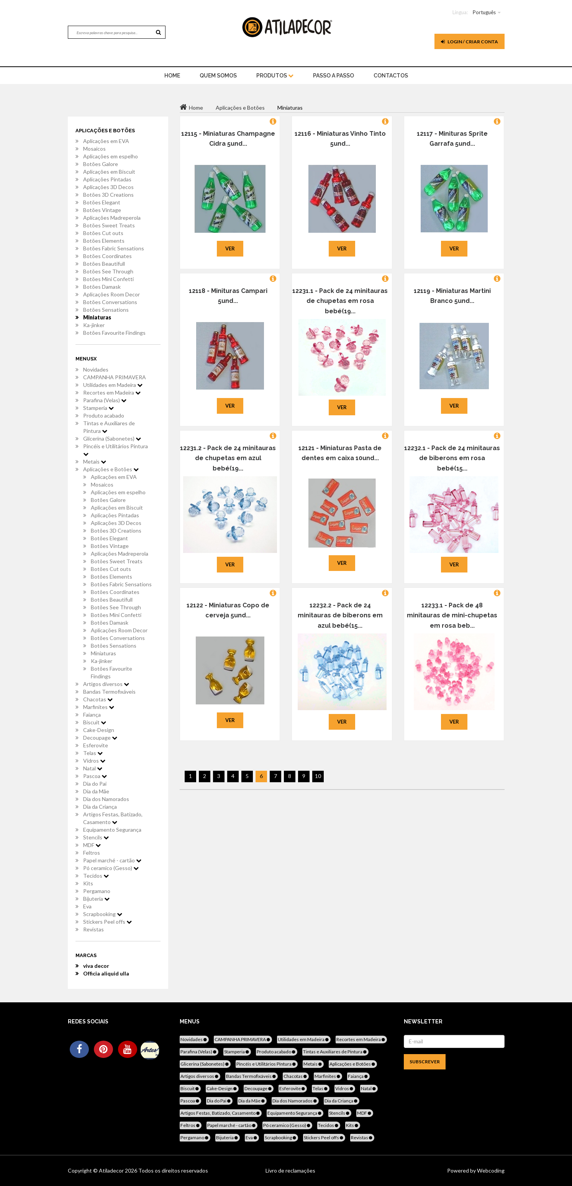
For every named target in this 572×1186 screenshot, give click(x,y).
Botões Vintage (102, 210)
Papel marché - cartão (112, 860)
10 (318, 776)
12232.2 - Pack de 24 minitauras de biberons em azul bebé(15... (340, 615)
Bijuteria (96, 898)
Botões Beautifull (104, 263)
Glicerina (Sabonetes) (112, 438)
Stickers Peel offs (107, 921)
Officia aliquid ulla (106, 973)
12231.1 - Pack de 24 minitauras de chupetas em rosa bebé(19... (340, 301)
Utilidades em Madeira (113, 385)
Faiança (92, 714)
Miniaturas (97, 317)
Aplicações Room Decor (111, 294)
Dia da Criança (100, 806)
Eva (87, 906)
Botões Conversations (110, 302)
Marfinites (98, 707)
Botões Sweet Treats (109, 225)
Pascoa (95, 776)
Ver (230, 248)
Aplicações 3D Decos (108, 187)
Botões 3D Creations (108, 194)
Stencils (96, 837)
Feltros (91, 852)
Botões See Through (108, 271)
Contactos (391, 75)
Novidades (95, 369)
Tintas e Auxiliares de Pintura (109, 427)
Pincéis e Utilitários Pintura (115, 450)
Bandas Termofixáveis (109, 691)
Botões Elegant (101, 202)
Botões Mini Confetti (108, 279)
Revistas (93, 929)
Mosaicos (94, 148)
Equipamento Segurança (112, 829)
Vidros (94, 760)
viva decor (96, 965)
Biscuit (94, 722)
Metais (94, 461)
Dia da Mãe (96, 791)
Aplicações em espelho (110, 156)
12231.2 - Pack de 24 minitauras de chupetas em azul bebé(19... (228, 458)
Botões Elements (104, 240)
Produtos (274, 75)
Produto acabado (103, 415)
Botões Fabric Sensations (113, 248)
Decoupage (100, 737)
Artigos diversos (106, 684)
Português (484, 12)
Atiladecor (112, 1170)
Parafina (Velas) (104, 400)
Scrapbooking (102, 914)
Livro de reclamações (290, 1170)
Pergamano (96, 891)
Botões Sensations (106, 309)
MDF (92, 845)
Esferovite (95, 745)
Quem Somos (218, 75)
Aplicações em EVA (106, 141)
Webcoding (490, 1170)
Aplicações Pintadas (107, 179)
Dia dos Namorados (106, 799)
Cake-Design (98, 730)
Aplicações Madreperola (112, 217)
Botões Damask (102, 286)
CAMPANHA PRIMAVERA (114, 377)
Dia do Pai (95, 783)
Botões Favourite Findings (114, 332)
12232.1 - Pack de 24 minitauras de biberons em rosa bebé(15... (452, 458)
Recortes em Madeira (112, 392)
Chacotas (98, 699)
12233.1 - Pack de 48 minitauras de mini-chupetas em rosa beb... (452, 615)
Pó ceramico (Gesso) (111, 868)
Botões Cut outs (103, 233)
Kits (88, 883)
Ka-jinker (94, 325)
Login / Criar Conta (469, 41)
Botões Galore (100, 164)
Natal (92, 768)
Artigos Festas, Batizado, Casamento (113, 818)
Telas (93, 753)
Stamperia (98, 408)
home (172, 75)
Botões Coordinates (107, 256)
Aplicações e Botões (111, 469)
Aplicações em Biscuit (109, 171)
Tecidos (96, 875)
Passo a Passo (333, 75)
